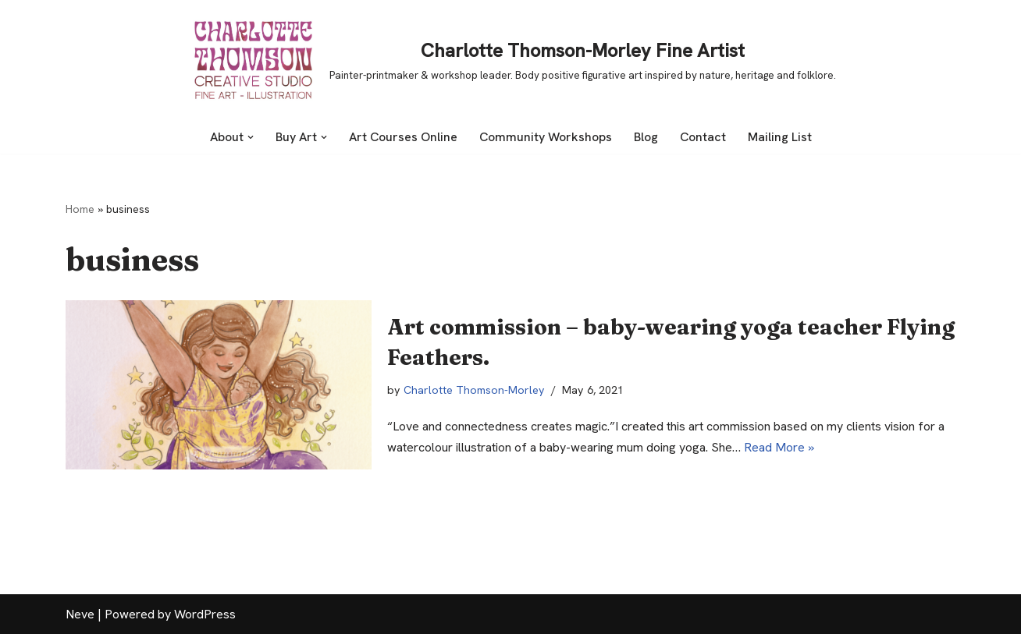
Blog (646, 137)
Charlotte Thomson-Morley (474, 390)
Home (80, 209)
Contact (703, 137)
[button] (250, 137)
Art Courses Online (403, 137)
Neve (80, 614)
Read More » (779, 447)
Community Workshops (545, 137)
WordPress (205, 614)
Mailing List (780, 137)
